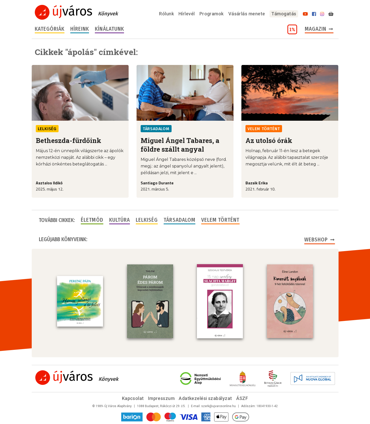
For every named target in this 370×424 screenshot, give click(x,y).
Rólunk (166, 13)
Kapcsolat (133, 398)
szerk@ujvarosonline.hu (218, 406)
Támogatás (283, 13)
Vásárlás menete (246, 13)
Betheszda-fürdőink (68, 140)
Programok (211, 13)
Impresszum (161, 398)
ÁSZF (242, 398)
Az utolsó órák (268, 140)
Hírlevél (186, 13)
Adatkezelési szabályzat (205, 398)
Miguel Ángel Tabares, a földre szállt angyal (180, 144)
